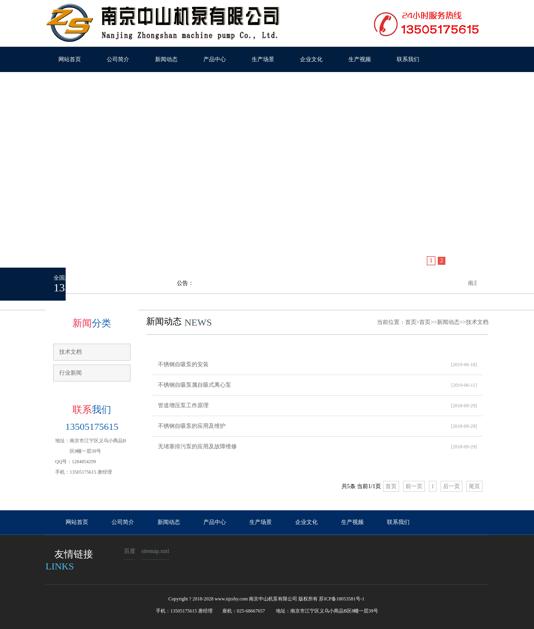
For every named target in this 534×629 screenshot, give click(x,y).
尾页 (474, 486)
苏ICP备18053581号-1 (341, 599)
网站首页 (69, 59)
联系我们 (408, 59)
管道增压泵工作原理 (317, 406)
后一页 (451, 486)
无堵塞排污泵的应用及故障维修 (317, 447)
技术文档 (70, 352)
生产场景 (263, 59)
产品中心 (214, 59)
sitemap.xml (155, 551)
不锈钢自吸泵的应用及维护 (317, 426)
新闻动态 (166, 59)
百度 (129, 551)
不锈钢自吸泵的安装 (317, 365)
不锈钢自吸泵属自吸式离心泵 (317, 385)
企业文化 (311, 59)
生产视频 (359, 59)
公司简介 (118, 59)
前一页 (414, 486)
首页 (410, 322)
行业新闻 (70, 373)
